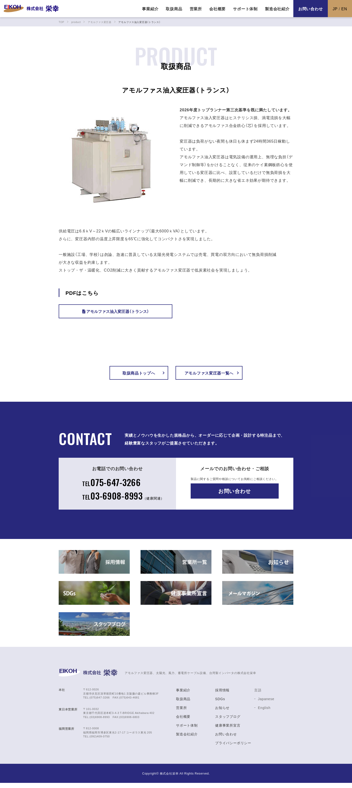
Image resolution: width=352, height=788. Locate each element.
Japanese (266, 703)
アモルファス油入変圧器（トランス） (115, 311)
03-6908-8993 (123, 500)
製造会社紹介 (187, 739)
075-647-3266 (110, 485)
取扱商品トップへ (138, 374)
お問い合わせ (310, 8)
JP (335, 8)
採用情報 (222, 695)
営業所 (181, 712)
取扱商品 (183, 703)
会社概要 (183, 721)
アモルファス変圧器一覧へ (212, 374)
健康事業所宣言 (228, 730)
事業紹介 (183, 695)
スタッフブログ (228, 721)
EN (344, 8)
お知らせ (222, 712)
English (264, 712)
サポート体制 (187, 730)
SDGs (220, 703)
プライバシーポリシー (233, 747)
